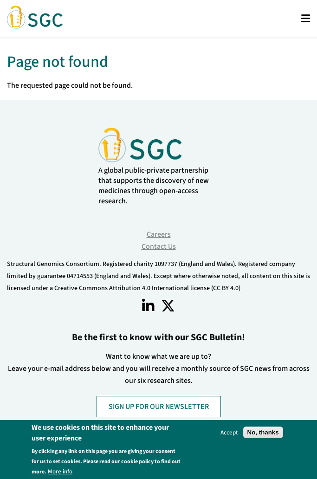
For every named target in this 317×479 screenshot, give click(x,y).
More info (60, 471)
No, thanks (263, 432)
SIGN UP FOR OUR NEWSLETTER (159, 406)
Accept (229, 432)
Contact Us (159, 246)
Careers (159, 234)
